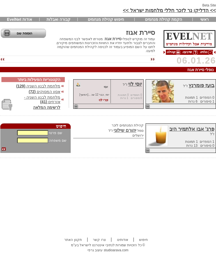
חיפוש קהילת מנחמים (106, 19)
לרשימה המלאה (46, 107)
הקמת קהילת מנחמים (163, 19)
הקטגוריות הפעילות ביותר (38, 79)
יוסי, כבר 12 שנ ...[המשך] (94, 94)
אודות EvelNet (19, 19)
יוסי (106, 87)
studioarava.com (116, 250)
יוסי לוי (135, 84)
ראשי (204, 19)
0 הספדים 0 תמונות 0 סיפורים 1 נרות (130, 96)
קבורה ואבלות (58, 19)
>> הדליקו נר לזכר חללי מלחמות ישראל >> (169, 10)
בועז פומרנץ (201, 85)
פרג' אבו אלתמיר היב (191, 129)
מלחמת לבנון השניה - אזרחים (42, 99)
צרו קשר (99, 240)
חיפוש (143, 240)
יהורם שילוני (125, 130)
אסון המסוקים (44, 91)
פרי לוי (103, 100)
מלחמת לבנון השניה (38, 86)
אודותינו (122, 240)
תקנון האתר (73, 240)
